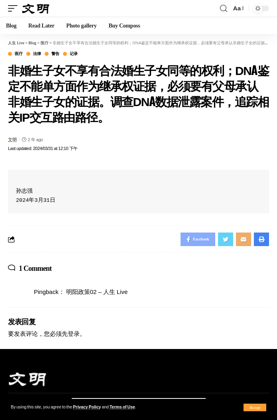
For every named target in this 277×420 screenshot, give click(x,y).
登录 (74, 333)
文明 (12, 139)
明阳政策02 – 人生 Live (97, 292)
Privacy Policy (87, 407)
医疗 (18, 54)
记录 (73, 54)
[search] (223, 8)
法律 (37, 54)
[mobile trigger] (15, 8)
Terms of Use (122, 407)
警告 (55, 54)
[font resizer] (238, 8)
